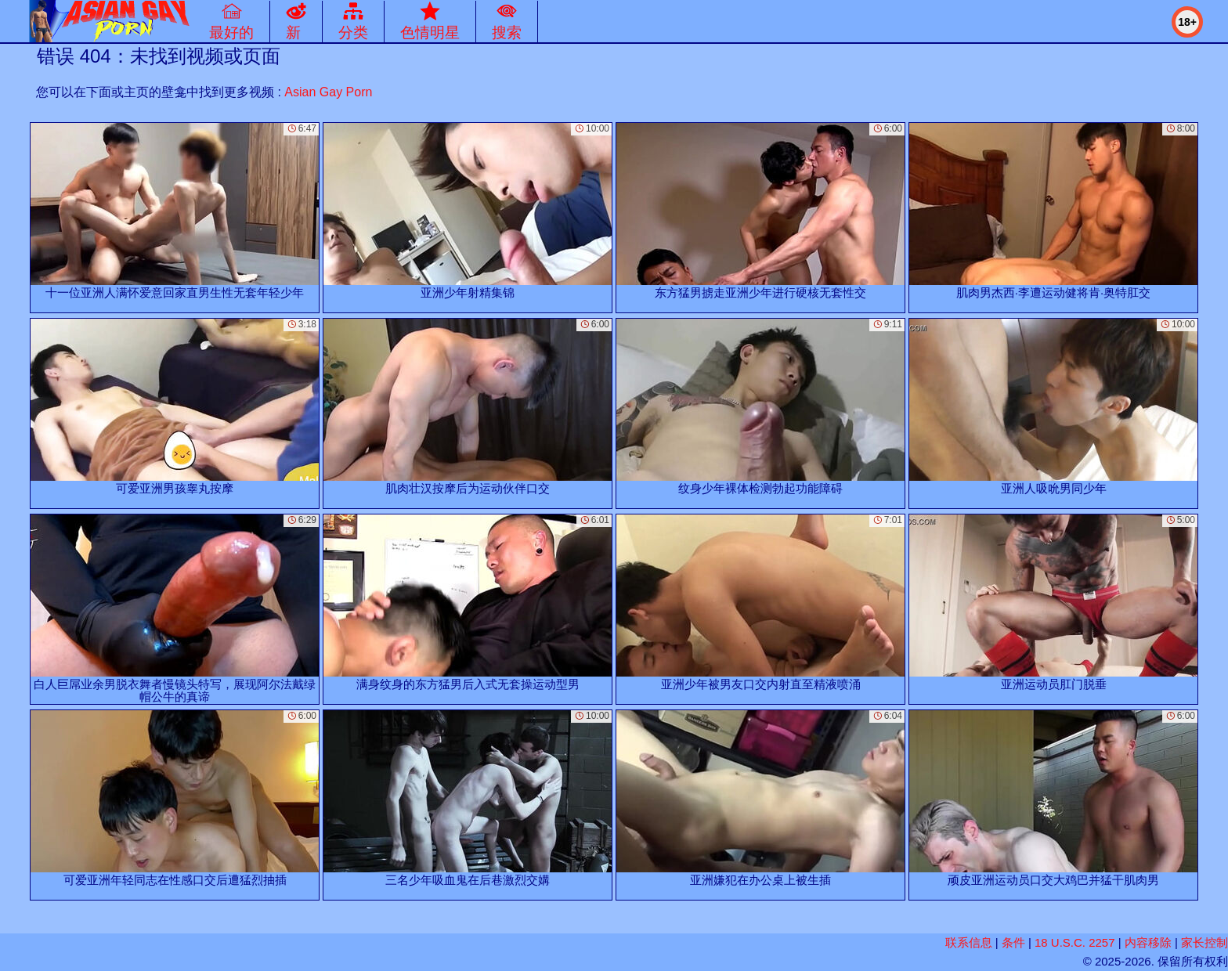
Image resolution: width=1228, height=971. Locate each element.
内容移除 (1148, 942)
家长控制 (1204, 942)
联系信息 (968, 942)
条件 (1013, 942)
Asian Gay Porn (328, 92)
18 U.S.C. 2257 (1075, 942)
